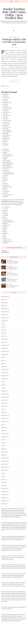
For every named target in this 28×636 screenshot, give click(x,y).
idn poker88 (5, 125)
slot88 (4, 217)
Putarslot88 (5, 210)
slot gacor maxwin (7, 239)
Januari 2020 (4, 403)
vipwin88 (5, 159)
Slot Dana (5, 218)
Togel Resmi (5, 149)
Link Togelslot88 (6, 135)
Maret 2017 (4, 448)
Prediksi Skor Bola (14, 37)
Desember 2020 (5, 394)
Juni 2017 (3, 439)
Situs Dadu (5, 117)
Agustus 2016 (4, 470)
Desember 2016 (5, 458)
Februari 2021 (4, 391)
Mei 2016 (3, 479)
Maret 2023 (4, 336)
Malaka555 (5, 223)
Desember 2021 (5, 369)
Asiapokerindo (6, 94)
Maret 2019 (4, 412)
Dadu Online (5, 118)
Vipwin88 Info (6, 136)
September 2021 (5, 375)
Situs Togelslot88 (7, 130)
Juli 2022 (3, 357)
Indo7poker (5, 96)
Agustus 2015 (4, 503)
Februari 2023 (4, 339)
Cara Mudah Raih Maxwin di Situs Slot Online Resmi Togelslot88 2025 (12, 268)
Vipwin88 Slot (6, 140)
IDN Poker (5, 114)
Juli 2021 (3, 381)
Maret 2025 (4, 299)
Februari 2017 (4, 452)
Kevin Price (6, 86)
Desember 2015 (5, 491)
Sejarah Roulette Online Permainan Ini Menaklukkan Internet (12, 274)
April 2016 (3, 482)
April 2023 (3, 333)
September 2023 (5, 317)
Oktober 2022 (4, 348)
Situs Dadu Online (17, 573)
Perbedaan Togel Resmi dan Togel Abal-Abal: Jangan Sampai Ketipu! (12, 280)
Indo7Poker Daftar (7, 102)
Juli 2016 (3, 473)
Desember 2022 (5, 345)
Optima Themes (18, 633)
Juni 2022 (3, 360)
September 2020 (5, 397)
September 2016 (5, 467)
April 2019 (3, 409)
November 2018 (5, 418)
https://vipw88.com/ (7, 162)
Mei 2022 (3, 363)
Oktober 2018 (4, 421)
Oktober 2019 (4, 406)
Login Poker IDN (6, 127)
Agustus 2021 (4, 378)
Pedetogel (5, 188)
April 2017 (3, 445)
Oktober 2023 (4, 314)
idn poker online (6, 97)
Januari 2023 (4, 342)
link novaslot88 (6, 207)
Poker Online (6, 185)
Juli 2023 (3, 323)
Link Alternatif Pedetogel (8, 173)
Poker (4, 181)
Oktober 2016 (4, 464)
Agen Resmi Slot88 (7, 107)
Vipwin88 (5, 152)
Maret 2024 (4, 305)
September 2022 (5, 351)
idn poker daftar (6, 122)
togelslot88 (5, 157)
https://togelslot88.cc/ (8, 167)
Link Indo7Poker (6, 123)
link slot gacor (6, 170)
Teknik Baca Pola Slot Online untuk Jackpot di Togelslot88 (12, 262)
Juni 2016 (3, 476)
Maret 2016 (4, 485)
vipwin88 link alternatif (8, 241)
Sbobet (4, 236)
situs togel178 (6, 191)
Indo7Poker (5, 104)
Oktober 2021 (4, 372)
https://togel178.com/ (8, 194)
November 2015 (5, 494)
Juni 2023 (3, 327)
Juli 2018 (3, 424)
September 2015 (5, 500)
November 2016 (5, 461)
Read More (14, 81)
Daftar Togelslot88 (7, 132)
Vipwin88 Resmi (6, 138)
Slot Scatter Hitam (7, 109)
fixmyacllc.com (6, 168)
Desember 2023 (5, 308)
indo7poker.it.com (7, 112)
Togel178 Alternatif (7, 220)
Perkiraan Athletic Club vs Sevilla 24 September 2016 (14, 42)
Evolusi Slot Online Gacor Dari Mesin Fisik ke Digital (13, 286)
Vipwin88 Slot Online (7, 186)
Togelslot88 (5, 128)
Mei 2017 (3, 442)
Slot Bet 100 (5, 183)
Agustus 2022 (4, 354)
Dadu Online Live (6, 115)
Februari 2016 (4, 488)
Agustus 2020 (4, 400)
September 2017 (5, 436)
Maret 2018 (4, 427)
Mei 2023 (3, 330)
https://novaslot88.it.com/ (9, 222)
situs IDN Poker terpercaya (11, 555)
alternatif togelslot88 (7, 155)
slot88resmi (5, 243)
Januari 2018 (4, 430)
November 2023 (5, 311)
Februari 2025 (4, 302)
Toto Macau (5, 175)
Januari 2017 (4, 455)
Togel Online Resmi (7, 172)
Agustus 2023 (4, 320)
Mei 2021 (3, 388)
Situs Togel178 (6, 150)
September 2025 (5, 296)
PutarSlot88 (5, 105)
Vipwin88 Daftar (6, 225)
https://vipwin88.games (8, 163)
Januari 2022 (4, 366)
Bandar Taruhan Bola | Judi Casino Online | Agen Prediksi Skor (14, 13)
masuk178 (5, 177)
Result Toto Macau (7, 120)
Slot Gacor (5, 143)
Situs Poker (5, 99)
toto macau (5, 208)
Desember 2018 (5, 415)
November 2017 (5, 433)
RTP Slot (5, 190)
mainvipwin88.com (7, 154)
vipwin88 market (6, 160)
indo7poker (5, 101)
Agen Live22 (9, 527)
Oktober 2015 (4, 497)
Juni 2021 (3, 384)
